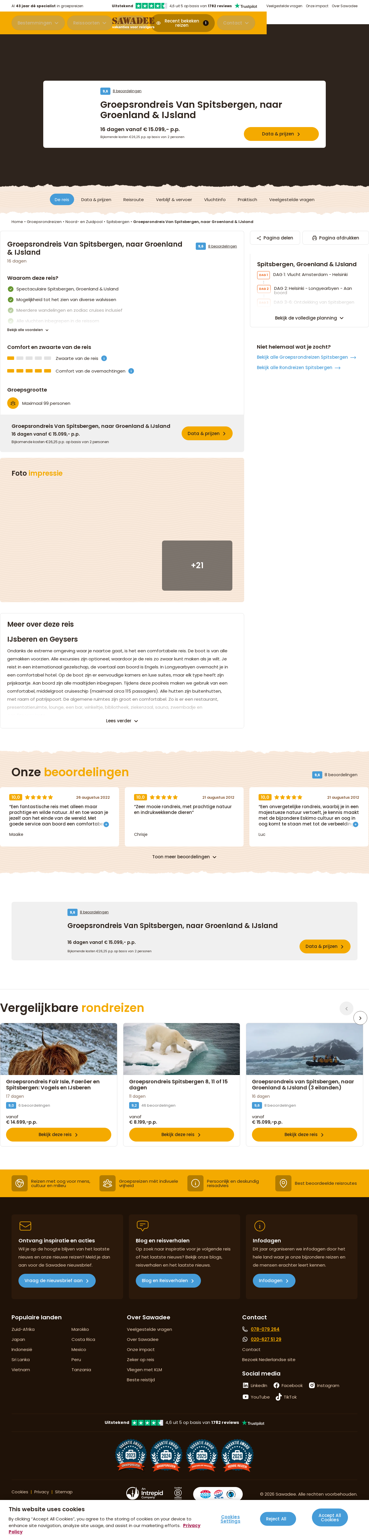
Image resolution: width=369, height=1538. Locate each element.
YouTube (260, 1409)
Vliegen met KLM (144, 1382)
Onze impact (317, 5)
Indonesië (22, 1362)
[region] (184, 1519)
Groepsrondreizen (44, 222)
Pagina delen (283, 240)
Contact (334, 24)
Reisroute (133, 199)
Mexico (78, 1362)
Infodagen (271, 1293)
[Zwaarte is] (104, 358)
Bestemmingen (35, 24)
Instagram (328, 1398)
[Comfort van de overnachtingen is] (131, 370)
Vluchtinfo (215, 199)
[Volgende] (362, 1008)
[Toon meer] (106, 823)
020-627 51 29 (266, 1352)
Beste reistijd (141, 1392)
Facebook (292, 1398)
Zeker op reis (140, 1372)
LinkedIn (259, 1398)
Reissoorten (86, 24)
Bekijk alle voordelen (25, 330)
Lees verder (118, 721)
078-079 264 (265, 1342)
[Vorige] (346, 1008)
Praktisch (247, 199)
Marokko (80, 1342)
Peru (76, 1372)
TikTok (290, 1409)
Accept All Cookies (330, 1516)
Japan (18, 1352)
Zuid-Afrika (23, 1342)
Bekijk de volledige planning (306, 432)
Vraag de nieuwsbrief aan (54, 1293)
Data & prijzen (278, 134)
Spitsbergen (117, 222)
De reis (62, 199)
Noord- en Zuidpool (84, 222)
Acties (128, 24)
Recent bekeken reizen (278, 24)
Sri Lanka (21, 1372)
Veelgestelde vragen (284, 5)
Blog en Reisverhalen (165, 1293)
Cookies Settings (230, 1519)
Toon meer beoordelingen (181, 857)
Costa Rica (83, 1352)
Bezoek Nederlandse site (268, 1372)
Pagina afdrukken (334, 240)
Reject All (276, 1519)
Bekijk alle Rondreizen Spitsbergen (294, 482)
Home (17, 222)
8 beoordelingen (127, 90)
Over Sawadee (344, 5)
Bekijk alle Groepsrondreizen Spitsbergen (302, 472)
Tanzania (81, 1382)
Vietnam (21, 1382)
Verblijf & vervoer (174, 199)
